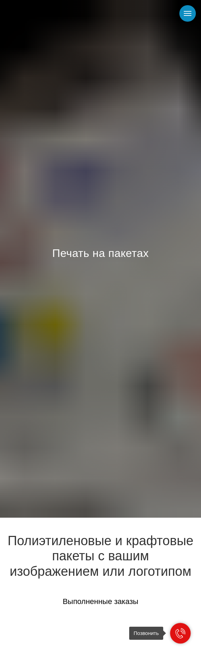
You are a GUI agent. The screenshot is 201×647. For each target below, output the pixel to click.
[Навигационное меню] (187, 13)
